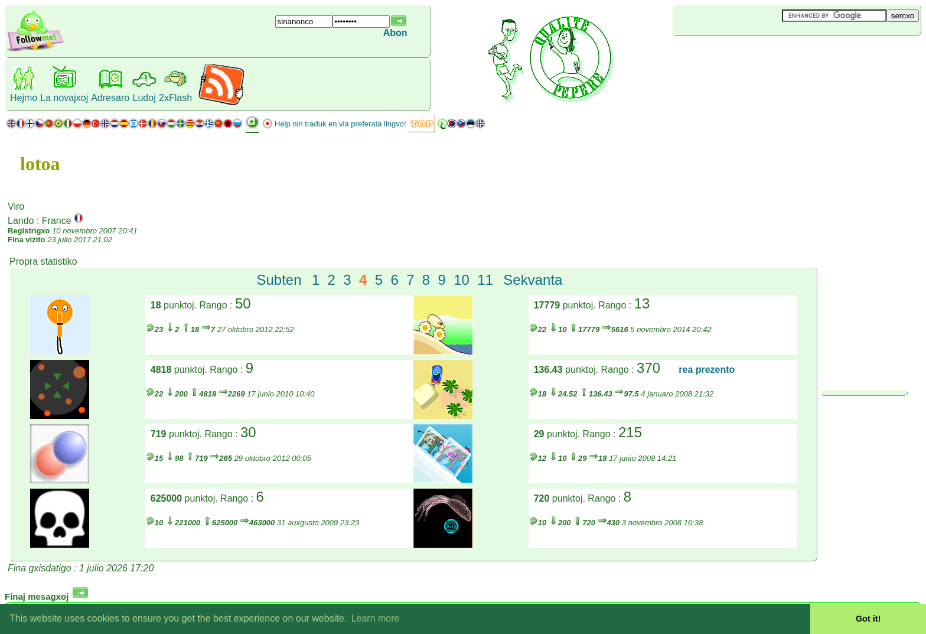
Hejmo (23, 98)
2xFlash (175, 98)
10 (461, 280)
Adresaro (110, 98)
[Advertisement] (743, 55)
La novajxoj (64, 98)
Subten (278, 280)
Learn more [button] (375, 618)
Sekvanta (532, 280)
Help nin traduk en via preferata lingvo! (340, 123)
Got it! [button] (868, 618)
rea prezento (707, 370)
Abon (395, 33)
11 (485, 280)
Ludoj (144, 98)
